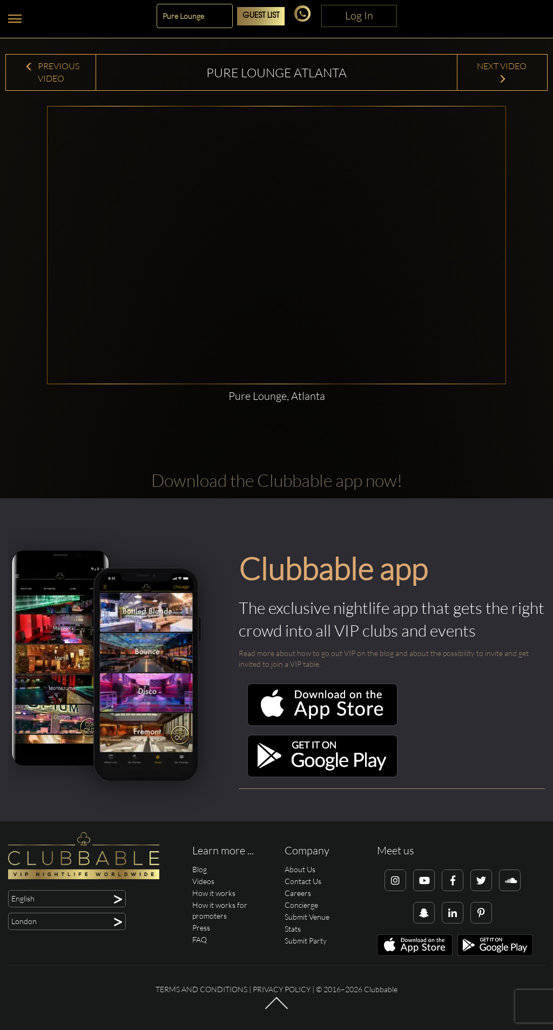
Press (201, 927)
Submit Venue (307, 916)
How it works (213, 893)
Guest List (260, 15)
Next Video (502, 72)
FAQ (199, 939)
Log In (359, 15)
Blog (199, 869)
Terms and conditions (201, 989)
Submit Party (306, 940)
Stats (293, 928)
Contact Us (303, 881)
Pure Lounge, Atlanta (276, 396)
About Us (300, 869)
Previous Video (52, 72)
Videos (203, 881)
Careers (298, 893)
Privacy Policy (282, 989)
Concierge (301, 904)
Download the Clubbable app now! (276, 480)
